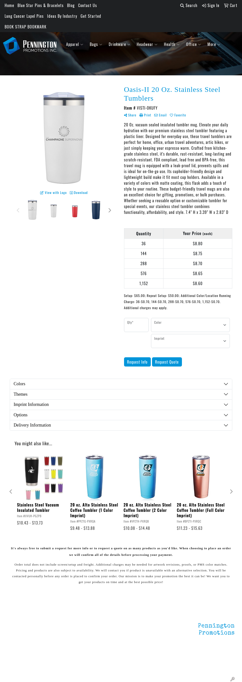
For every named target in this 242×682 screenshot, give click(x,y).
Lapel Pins (54, 618)
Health (172, 44)
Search (188, 5)
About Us (15, 625)
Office (193, 44)
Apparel (74, 44)
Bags (96, 44)
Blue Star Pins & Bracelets (41, 5)
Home (9, 5)
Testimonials (18, 638)
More (213, 44)
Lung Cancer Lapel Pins (24, 16)
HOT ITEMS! (56, 637)
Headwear (147, 44)
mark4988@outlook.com (213, 665)
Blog (71, 5)
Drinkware (119, 44)
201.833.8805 (223, 660)
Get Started (91, 16)
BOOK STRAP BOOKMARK (25, 27)
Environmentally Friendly (59, 627)
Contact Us (87, 5)
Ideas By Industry (62, 16)
